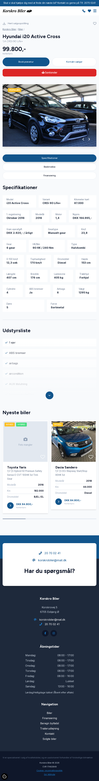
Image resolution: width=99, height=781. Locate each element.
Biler (20, 29)
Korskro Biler (9, 29)
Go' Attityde (49, 774)
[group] (49, 115)
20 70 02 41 (49, 553)
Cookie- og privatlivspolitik (49, 770)
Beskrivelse (49, 166)
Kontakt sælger (74, 61)
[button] (83, 139)
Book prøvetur (26, 61)
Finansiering (49, 175)
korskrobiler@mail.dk (49, 560)
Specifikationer (50, 158)
